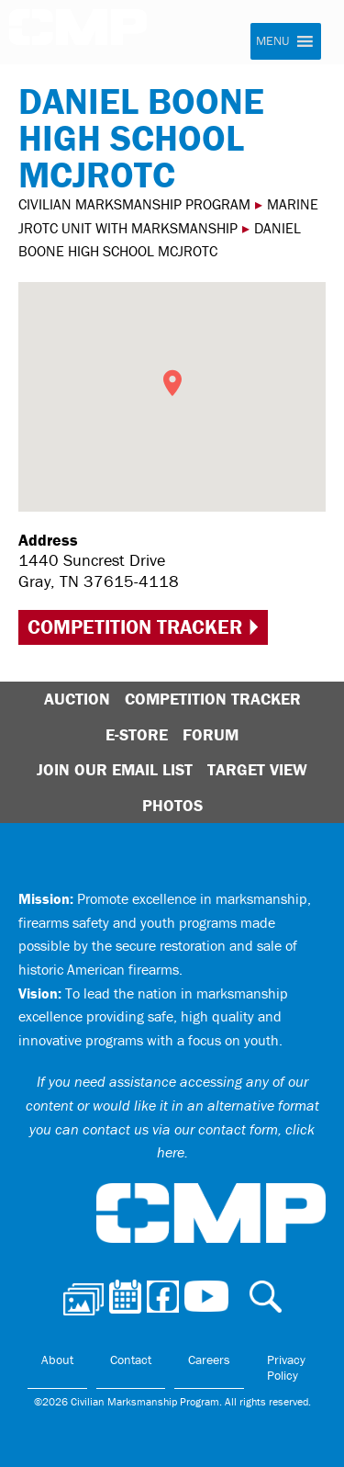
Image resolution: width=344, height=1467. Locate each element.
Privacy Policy (286, 1367)
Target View (257, 769)
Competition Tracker (135, 627)
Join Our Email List (115, 769)
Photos (172, 805)
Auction (77, 698)
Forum (211, 734)
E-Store (136, 734)
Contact (130, 1359)
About (57, 1359)
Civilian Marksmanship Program (87, 35)
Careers (209, 1359)
